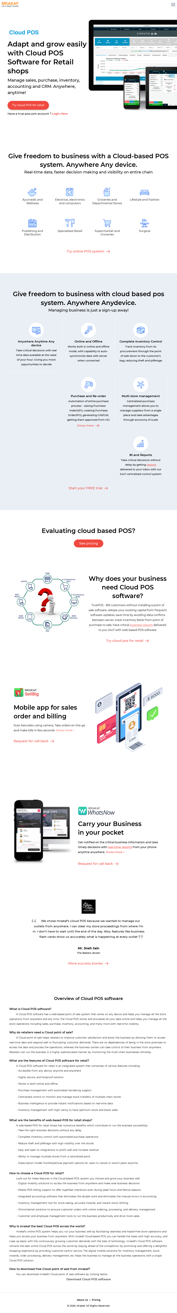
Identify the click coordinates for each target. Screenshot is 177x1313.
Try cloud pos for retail (124, 641)
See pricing (88, 543)
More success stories (85, 963)
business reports (141, 625)
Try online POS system (85, 251)
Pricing (96, 1300)
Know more (85, 425)
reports (151, 464)
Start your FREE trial (85, 488)
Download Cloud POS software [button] (88, 1279)
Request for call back (31, 741)
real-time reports (120, 847)
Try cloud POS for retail (28, 105)
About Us (82, 1300)
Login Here (60, 113)
